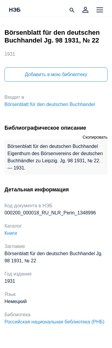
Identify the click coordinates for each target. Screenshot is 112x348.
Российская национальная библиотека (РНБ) (54, 321)
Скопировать (95, 137)
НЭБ (15, 10)
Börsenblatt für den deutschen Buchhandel (49, 104)
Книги (10, 233)
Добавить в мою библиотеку (56, 74)
